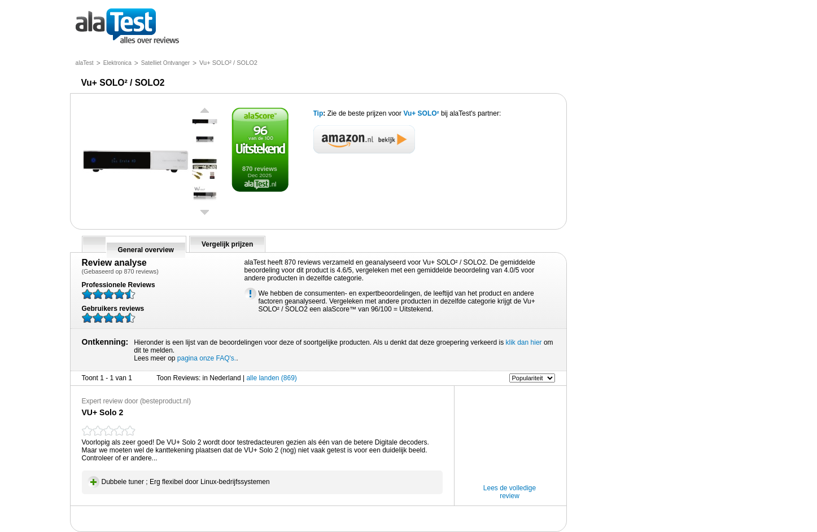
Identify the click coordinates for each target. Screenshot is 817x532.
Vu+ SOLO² (422, 113)
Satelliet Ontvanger (165, 63)
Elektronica (117, 63)
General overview (146, 250)
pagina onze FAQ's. (206, 358)
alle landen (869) (271, 378)
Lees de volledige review (509, 492)
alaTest (85, 63)
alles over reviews (127, 26)
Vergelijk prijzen (227, 244)
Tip (318, 113)
